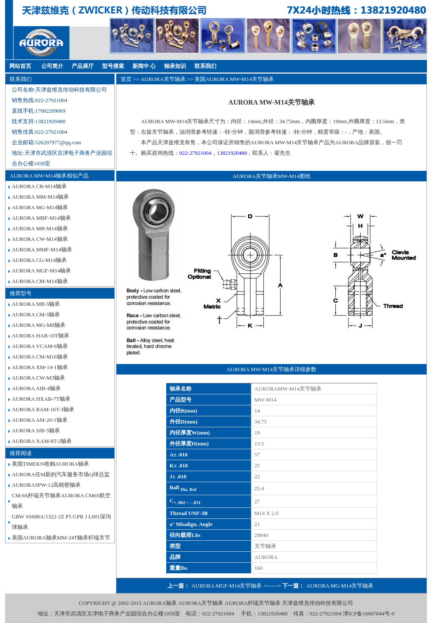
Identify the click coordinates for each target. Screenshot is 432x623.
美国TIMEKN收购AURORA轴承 (50, 464)
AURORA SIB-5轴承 (36, 430)
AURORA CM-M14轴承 (40, 281)
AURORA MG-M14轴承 (40, 207)
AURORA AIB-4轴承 (36, 388)
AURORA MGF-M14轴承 (41, 270)
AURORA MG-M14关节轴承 (339, 586)
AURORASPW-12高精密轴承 (46, 485)
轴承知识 (175, 66)
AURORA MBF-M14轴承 (41, 218)
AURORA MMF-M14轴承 (42, 249)
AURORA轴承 (160, 603)
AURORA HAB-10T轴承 (40, 335)
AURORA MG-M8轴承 (38, 325)
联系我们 (205, 66)
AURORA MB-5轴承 (36, 304)
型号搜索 (113, 66)
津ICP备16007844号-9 (368, 613)
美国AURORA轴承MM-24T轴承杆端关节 (61, 537)
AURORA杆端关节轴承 (252, 603)
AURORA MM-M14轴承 (40, 197)
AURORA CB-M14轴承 (39, 186)
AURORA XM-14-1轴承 (40, 367)
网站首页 (20, 66)
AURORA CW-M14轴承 (40, 239)
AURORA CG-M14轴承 (39, 260)
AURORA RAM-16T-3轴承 (43, 409)
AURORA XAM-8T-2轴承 (42, 441)
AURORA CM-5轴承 (36, 314)
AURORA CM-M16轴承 (40, 356)
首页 (126, 79)
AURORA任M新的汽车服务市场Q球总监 (61, 474)
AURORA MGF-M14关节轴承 (227, 586)
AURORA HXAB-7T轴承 (41, 399)
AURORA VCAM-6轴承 (40, 346)
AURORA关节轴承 (163, 79)
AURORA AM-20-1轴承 (40, 420)
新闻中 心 (144, 66)
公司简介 (52, 66)
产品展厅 (83, 66)
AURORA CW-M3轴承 (38, 378)
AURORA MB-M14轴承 (40, 228)
